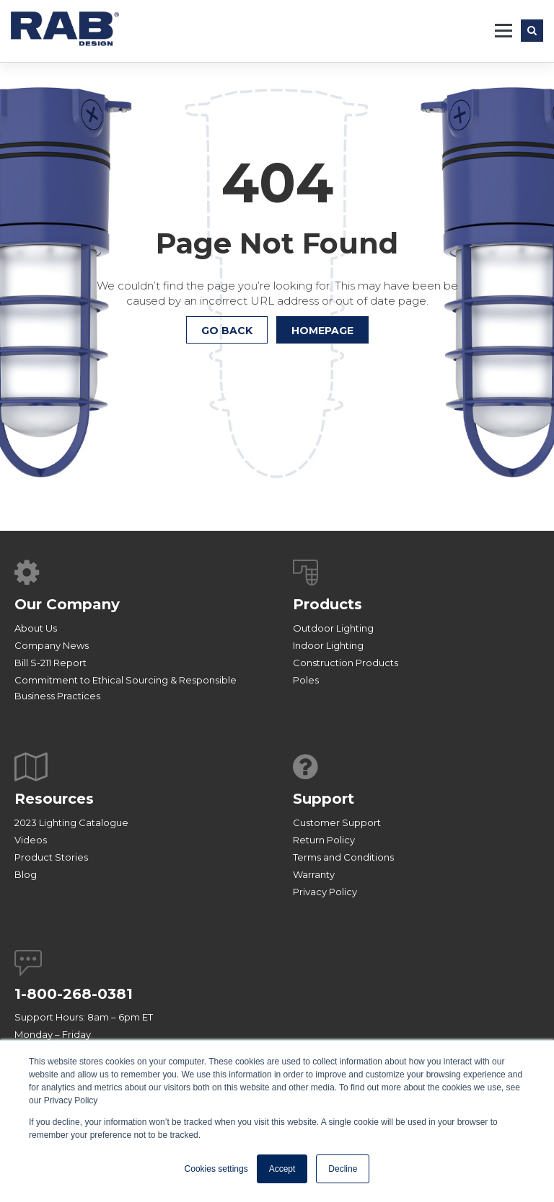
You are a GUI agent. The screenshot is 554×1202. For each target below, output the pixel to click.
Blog (25, 874)
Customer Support (337, 822)
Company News (51, 645)
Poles (306, 680)
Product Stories (51, 857)
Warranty (314, 874)
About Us (35, 628)
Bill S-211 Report (50, 662)
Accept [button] (282, 1169)
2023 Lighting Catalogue (71, 822)
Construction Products (345, 662)
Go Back (226, 330)
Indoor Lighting (328, 645)
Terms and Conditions (343, 857)
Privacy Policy (325, 891)
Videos (30, 840)
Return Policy (324, 840)
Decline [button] (342, 1169)
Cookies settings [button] (216, 1169)
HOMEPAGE (322, 330)
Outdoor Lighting (333, 628)
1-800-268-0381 (73, 994)
